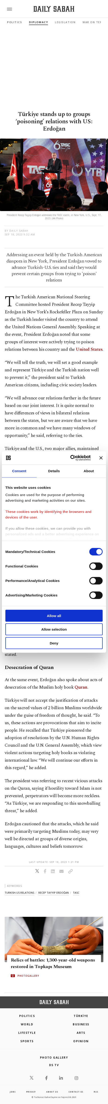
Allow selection (54, 629)
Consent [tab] (19, 471)
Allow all (54, 616)
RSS (96, 1091)
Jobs (12, 1091)
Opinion (81, 1041)
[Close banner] (101, 458)
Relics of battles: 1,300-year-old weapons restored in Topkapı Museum (53, 963)
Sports (27, 1041)
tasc (76, 892)
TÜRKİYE (81, 1016)
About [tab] (89, 471)
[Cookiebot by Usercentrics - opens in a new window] (70, 458)
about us (52, 1091)
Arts (81, 1033)
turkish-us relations (19, 892)
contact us (75, 1091)
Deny (54, 643)
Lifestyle (27, 1033)
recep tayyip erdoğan (53, 892)
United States (89, 349)
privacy (31, 1091)
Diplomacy (38, 22)
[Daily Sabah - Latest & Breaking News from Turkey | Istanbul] (53, 9)
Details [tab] (54, 471)
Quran (81, 687)
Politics (14, 22)
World (27, 1024)
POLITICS (27, 1016)
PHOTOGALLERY (28, 975)
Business (81, 1024)
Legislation (65, 22)
